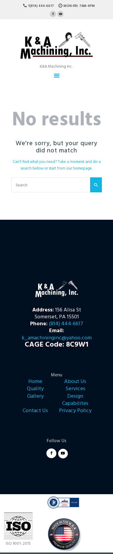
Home (35, 381)
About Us (75, 381)
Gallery (35, 396)
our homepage (79, 168)
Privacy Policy (75, 410)
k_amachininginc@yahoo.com (57, 338)
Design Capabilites (75, 400)
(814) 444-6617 (66, 324)
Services (75, 388)
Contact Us (35, 410)
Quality (35, 388)
